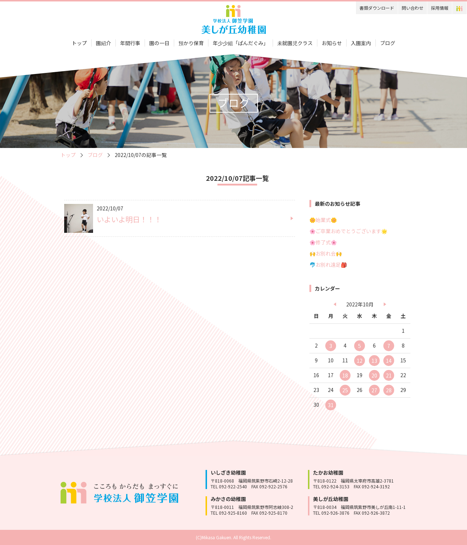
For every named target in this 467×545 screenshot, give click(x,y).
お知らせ (332, 43)
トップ (79, 43)
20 (374, 375)
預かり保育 (191, 43)
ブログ (387, 43)
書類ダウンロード (377, 8)
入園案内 (361, 43)
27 (374, 390)
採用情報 (439, 8)
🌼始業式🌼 (323, 219)
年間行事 (130, 43)
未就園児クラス (295, 43)
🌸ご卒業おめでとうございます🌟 (348, 231)
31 (331, 405)
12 (359, 360)
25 (345, 390)
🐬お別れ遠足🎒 (328, 264)
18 (345, 375)
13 (374, 360)
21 (389, 375)
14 (389, 360)
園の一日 (159, 43)
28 (389, 390)
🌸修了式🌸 (323, 242)
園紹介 (103, 43)
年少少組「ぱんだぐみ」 (240, 43)
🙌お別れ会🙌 (325, 253)
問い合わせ (412, 8)
